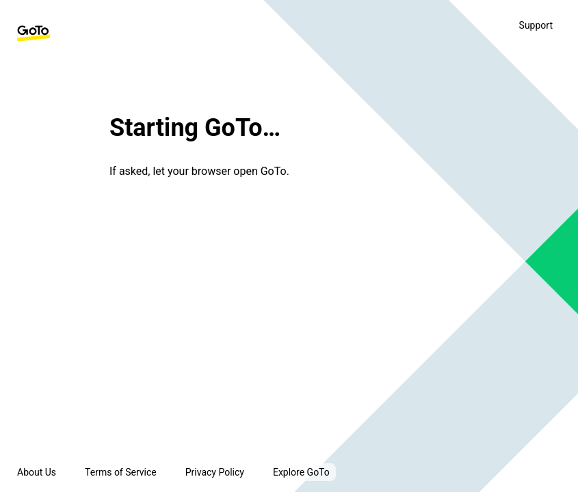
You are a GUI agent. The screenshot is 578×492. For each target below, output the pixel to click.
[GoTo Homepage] (33, 33)
